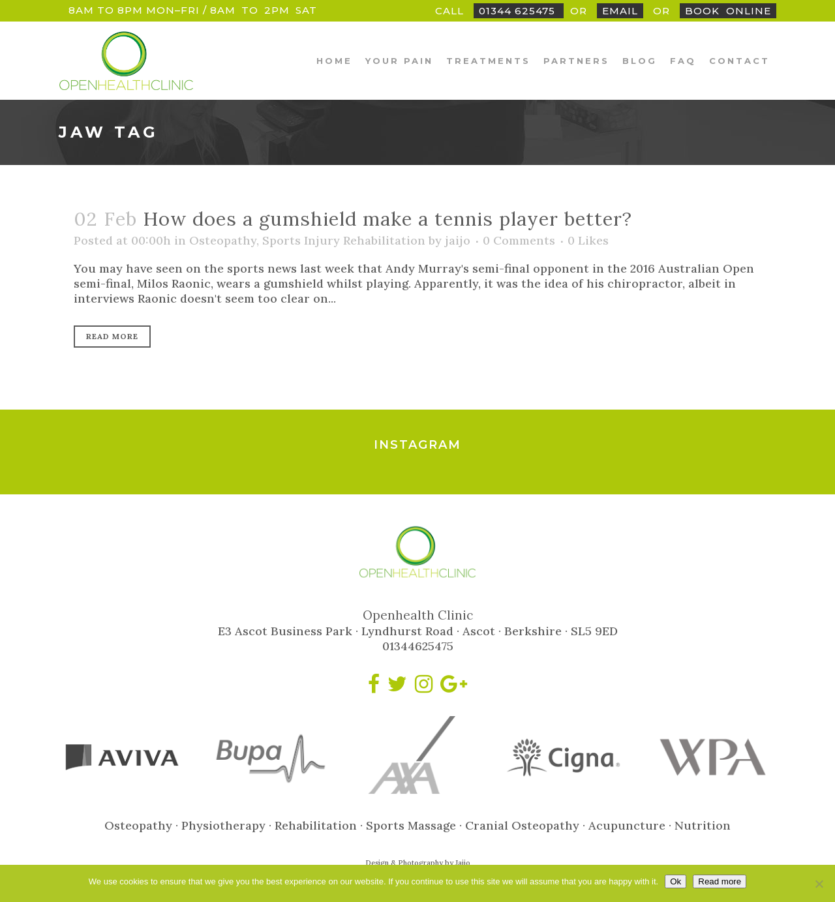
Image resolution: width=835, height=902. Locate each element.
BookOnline (728, 11)
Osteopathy (222, 240)
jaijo (457, 240)
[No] (818, 883)
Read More (112, 336)
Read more (719, 881)
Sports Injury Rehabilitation (343, 240)
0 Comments (519, 240)
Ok (675, 881)
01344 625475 (518, 11)
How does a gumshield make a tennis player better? (387, 219)
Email (620, 11)
